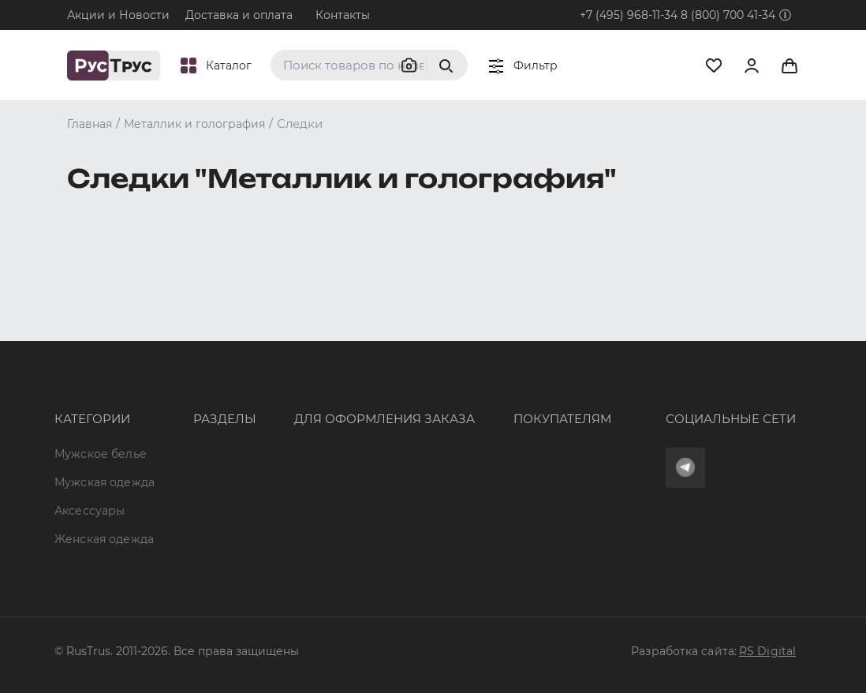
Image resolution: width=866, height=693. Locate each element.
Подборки (180, 425)
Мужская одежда (80, 374)
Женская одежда (80, 444)
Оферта (442, 339)
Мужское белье (100, 339)
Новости (175, 482)
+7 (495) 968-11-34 (628, 15)
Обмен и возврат (470, 396)
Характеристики (199, 396)
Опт (161, 339)
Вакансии (178, 511)
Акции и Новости (118, 15)
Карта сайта (185, 539)
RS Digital (767, 651)
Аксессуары (89, 410)
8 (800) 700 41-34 (728, 15)
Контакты (342, 15)
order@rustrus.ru (296, 410)
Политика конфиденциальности (514, 425)
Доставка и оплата (239, 15)
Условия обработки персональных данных (521, 460)
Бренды (173, 368)
